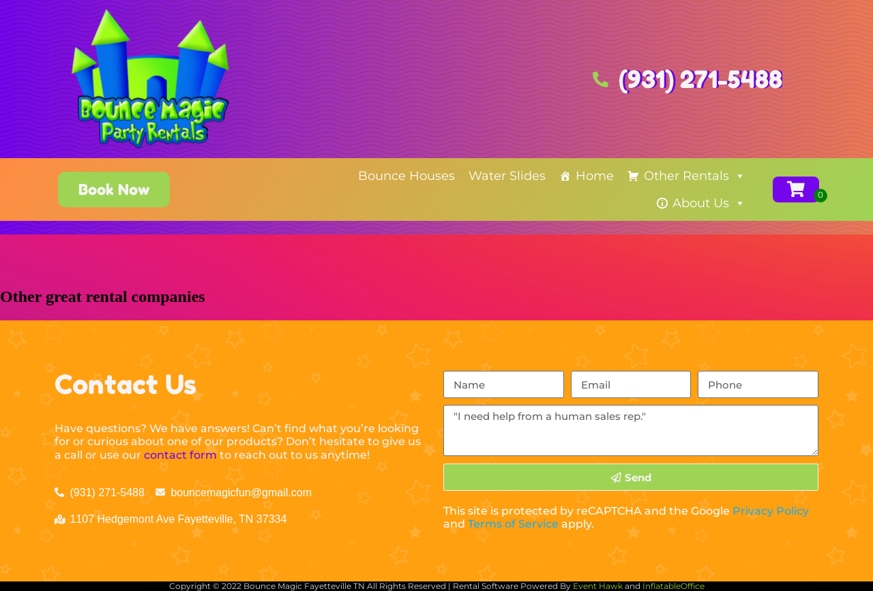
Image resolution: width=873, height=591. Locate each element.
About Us (708, 203)
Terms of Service (513, 523)
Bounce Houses (406, 175)
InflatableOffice (673, 586)
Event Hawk (598, 586)
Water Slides (507, 175)
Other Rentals (694, 175)
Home (595, 175)
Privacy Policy (771, 510)
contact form (180, 455)
